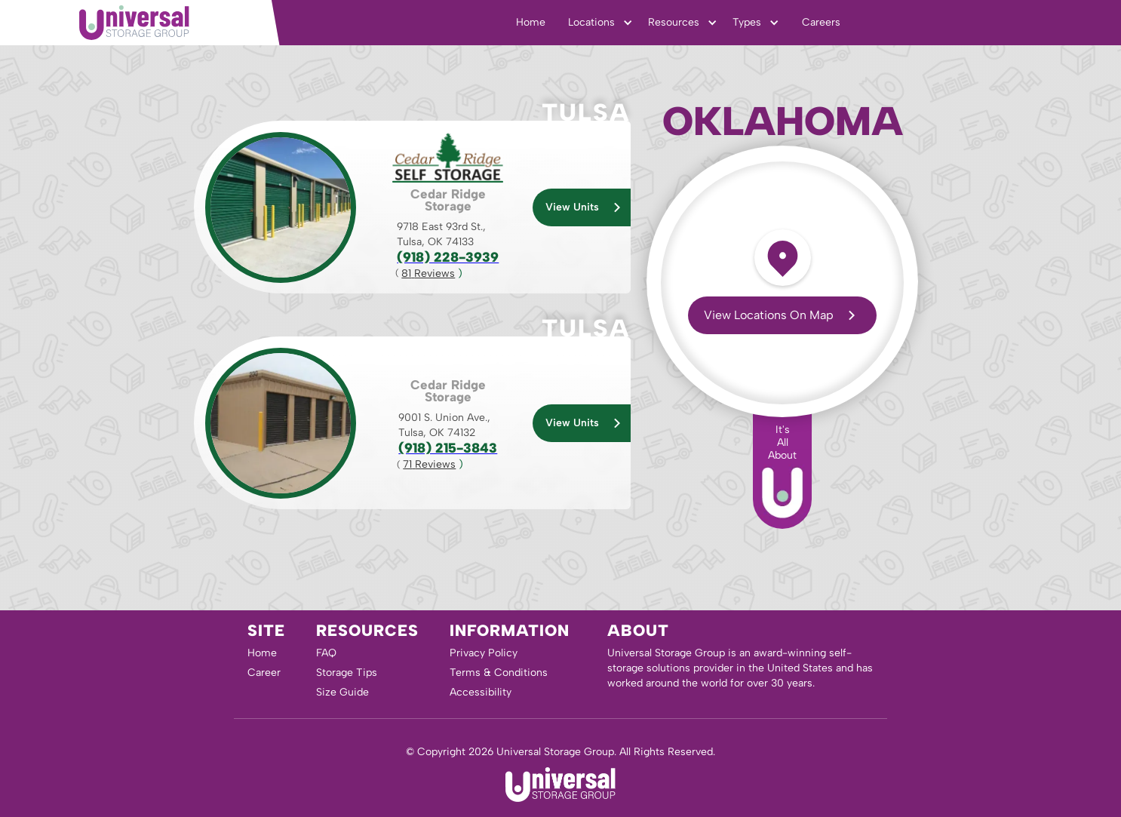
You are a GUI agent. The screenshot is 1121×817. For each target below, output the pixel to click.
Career (264, 672)
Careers (821, 22)
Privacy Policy (484, 653)
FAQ (326, 653)
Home (530, 22)
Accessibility (480, 692)
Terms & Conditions (499, 672)
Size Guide (342, 692)
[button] (600, 22)
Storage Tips (346, 672)
